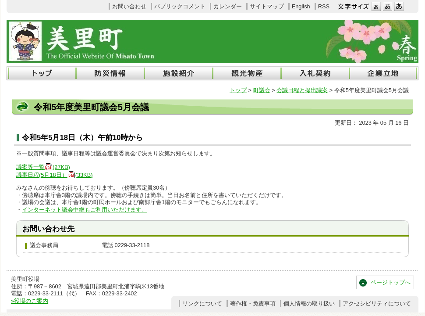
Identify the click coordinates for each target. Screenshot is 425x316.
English (301, 6)
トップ (238, 90)
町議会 (261, 90)
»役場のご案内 (29, 301)
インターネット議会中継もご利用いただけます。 (84, 209)
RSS (323, 6)
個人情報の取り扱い (309, 303)
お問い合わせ (129, 6)
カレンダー (227, 6)
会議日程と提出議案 (302, 90)
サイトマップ (267, 6)
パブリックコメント (179, 6)
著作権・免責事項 (253, 303)
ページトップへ (391, 282)
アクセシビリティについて (377, 303)
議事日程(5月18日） (54, 175)
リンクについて (202, 303)
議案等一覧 (43, 167)
